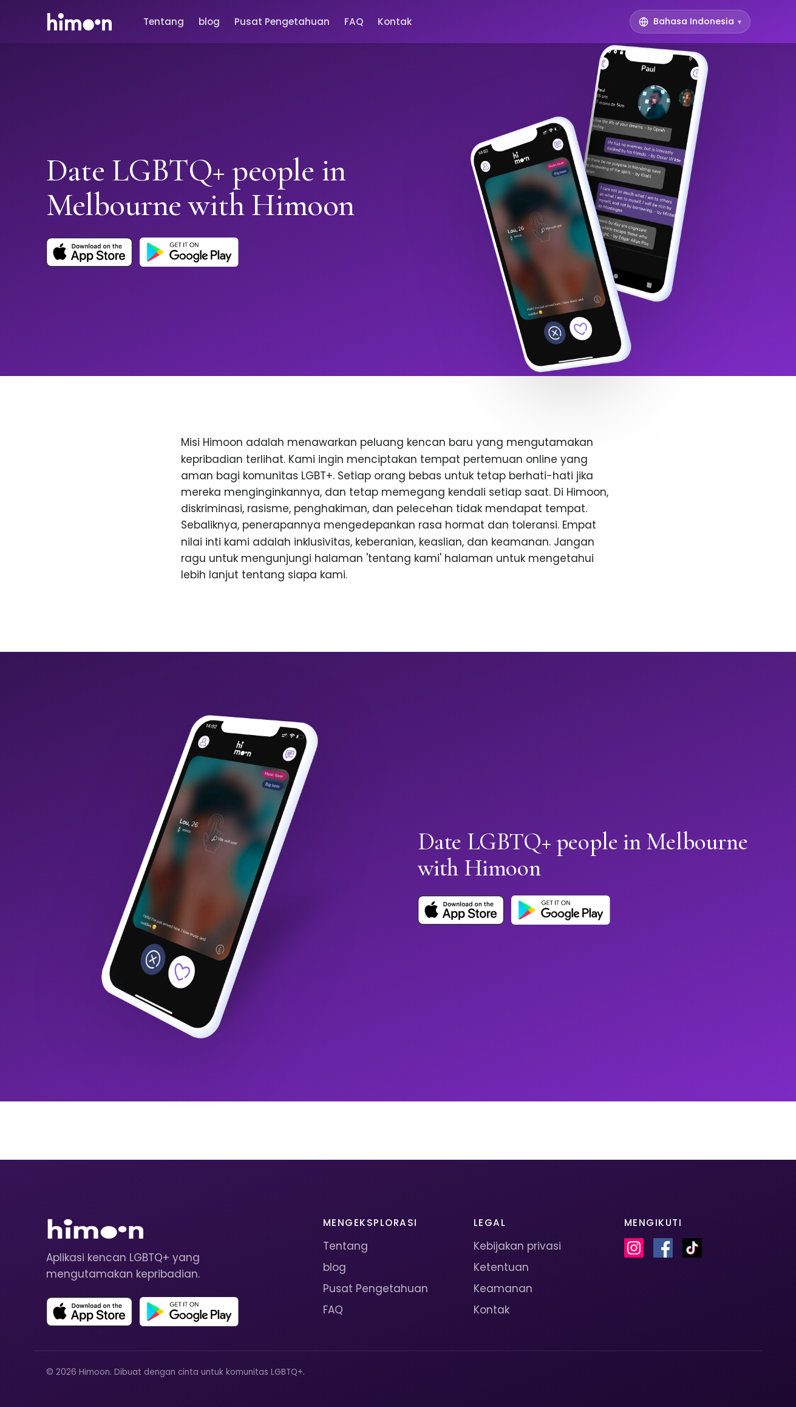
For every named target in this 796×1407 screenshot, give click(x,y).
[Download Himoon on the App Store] (89, 252)
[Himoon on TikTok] (692, 1248)
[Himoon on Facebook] (663, 1248)
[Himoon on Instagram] (634, 1248)
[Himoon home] (79, 22)
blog (209, 21)
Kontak (395, 21)
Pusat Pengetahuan (282, 21)
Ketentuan (501, 1267)
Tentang (163, 21)
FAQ (353, 21)
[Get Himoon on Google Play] (189, 252)
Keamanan (503, 1288)
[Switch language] (690, 21)
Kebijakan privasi (517, 1246)
